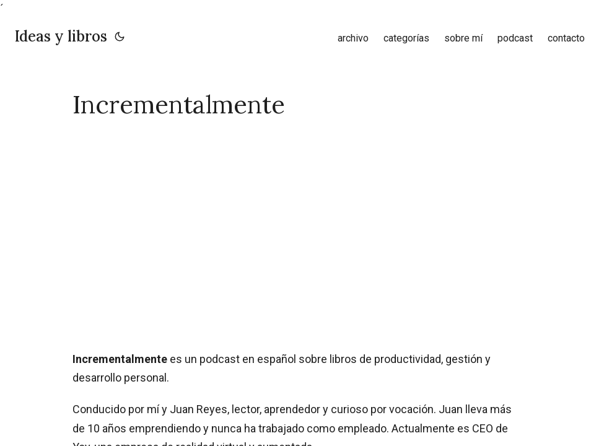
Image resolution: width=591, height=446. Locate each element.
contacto (566, 38)
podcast (515, 38)
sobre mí (463, 38)
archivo (353, 38)
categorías (406, 38)
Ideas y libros (61, 36)
